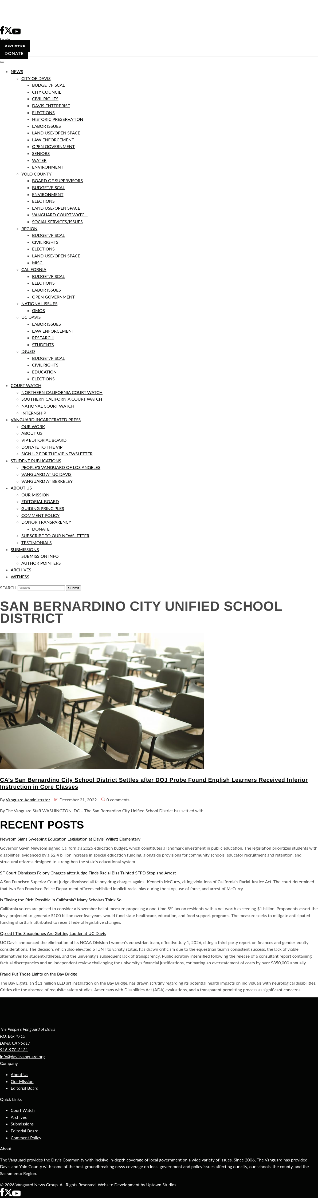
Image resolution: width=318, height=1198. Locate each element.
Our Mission (22, 1081)
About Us (19, 1074)
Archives (19, 1117)
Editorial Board (24, 1087)
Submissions (22, 1123)
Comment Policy (26, 1137)
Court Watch (23, 1110)
